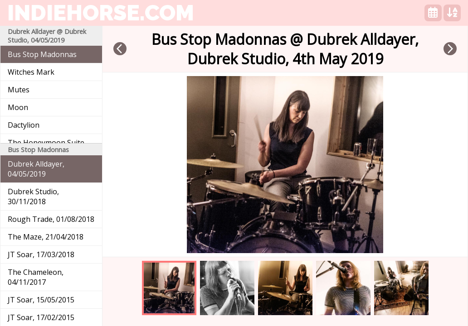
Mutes (18, 90)
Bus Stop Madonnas (42, 54)
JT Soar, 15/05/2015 (41, 300)
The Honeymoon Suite (46, 143)
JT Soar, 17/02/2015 (41, 317)
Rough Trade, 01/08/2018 (51, 219)
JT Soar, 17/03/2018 (41, 254)
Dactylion (23, 125)
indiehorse (100, 12)
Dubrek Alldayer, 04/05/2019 (36, 169)
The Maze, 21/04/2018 (45, 237)
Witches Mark (31, 72)
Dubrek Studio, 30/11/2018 (33, 196)
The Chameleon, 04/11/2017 (35, 277)
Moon (18, 107)
